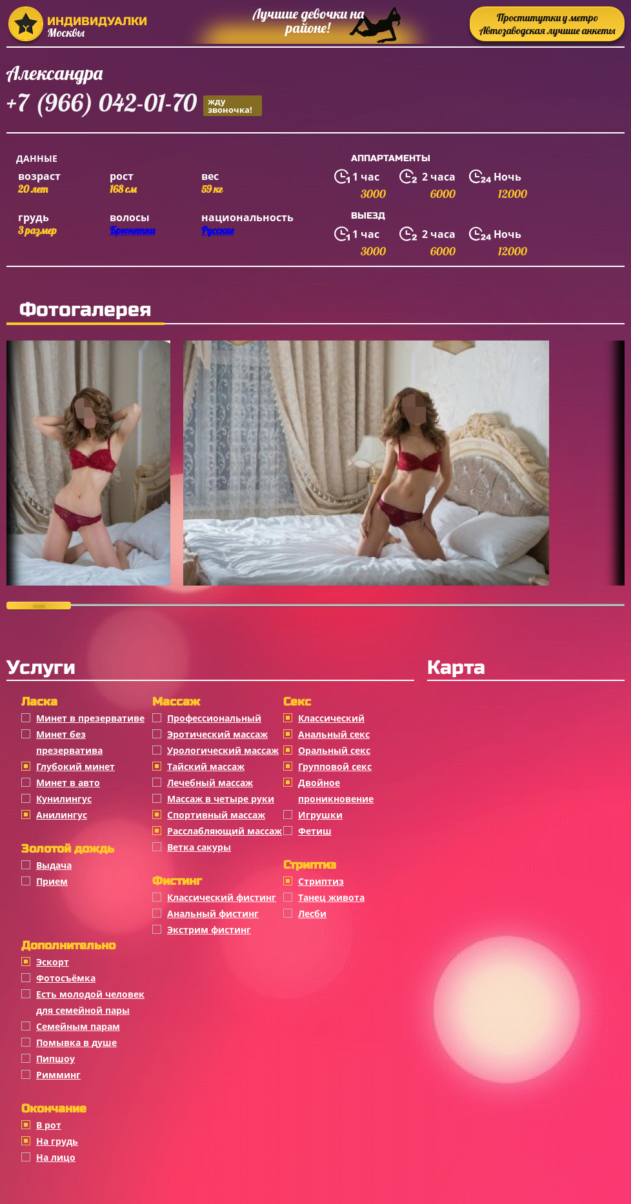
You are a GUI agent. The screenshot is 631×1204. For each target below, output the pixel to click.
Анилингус (61, 815)
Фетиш (315, 831)
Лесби (312, 913)
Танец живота (331, 897)
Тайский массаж (206, 766)
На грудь (57, 1141)
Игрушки (320, 815)
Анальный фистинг (213, 913)
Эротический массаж (217, 734)
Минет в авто (68, 782)
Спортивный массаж (216, 815)
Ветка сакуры (199, 847)
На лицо (55, 1157)
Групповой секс (335, 766)
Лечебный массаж (210, 782)
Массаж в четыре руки (220, 799)
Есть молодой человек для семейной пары (90, 1002)
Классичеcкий (331, 718)
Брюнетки (132, 230)
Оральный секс (334, 750)
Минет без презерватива (69, 742)
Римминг (58, 1075)
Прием (52, 881)
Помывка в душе (76, 1042)
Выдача (54, 865)
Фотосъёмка (65, 978)
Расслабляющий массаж (224, 831)
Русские (217, 230)
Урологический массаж (223, 750)
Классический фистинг (221, 897)
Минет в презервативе (90, 718)
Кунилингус (64, 799)
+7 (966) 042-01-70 (134, 105)
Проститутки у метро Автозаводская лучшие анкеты (547, 24)
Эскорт (52, 962)
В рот (48, 1125)
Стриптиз (321, 881)
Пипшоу (55, 1058)
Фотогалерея (85, 309)
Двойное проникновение (336, 790)
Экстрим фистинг (209, 929)
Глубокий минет (75, 766)
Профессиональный (214, 718)
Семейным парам (78, 1026)
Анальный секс (334, 734)
